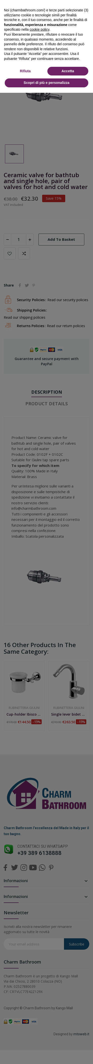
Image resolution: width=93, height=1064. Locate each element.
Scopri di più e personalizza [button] (46, 83)
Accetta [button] (68, 71)
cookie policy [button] (39, 29)
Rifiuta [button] (25, 71)
